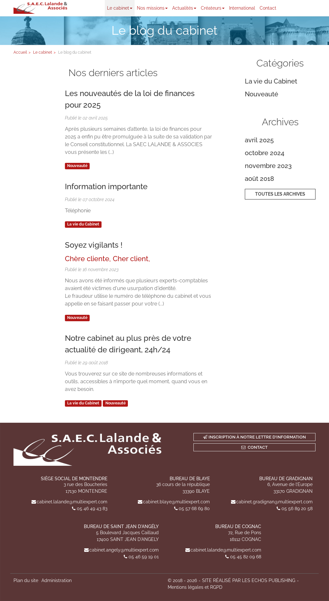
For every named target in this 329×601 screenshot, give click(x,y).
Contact (268, 8)
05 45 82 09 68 (245, 556)
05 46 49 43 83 (92, 508)
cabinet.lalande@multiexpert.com (72, 501)
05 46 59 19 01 (144, 556)
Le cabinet (119, 8)
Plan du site (25, 580)
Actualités (184, 8)
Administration (56, 580)
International (242, 8)
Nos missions (152, 8)
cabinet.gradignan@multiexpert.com (274, 501)
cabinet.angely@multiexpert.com (124, 549)
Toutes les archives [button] (280, 194)
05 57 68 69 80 (194, 508)
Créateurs (213, 8)
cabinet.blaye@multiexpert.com (176, 501)
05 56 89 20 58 (297, 508)
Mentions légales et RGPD (195, 587)
